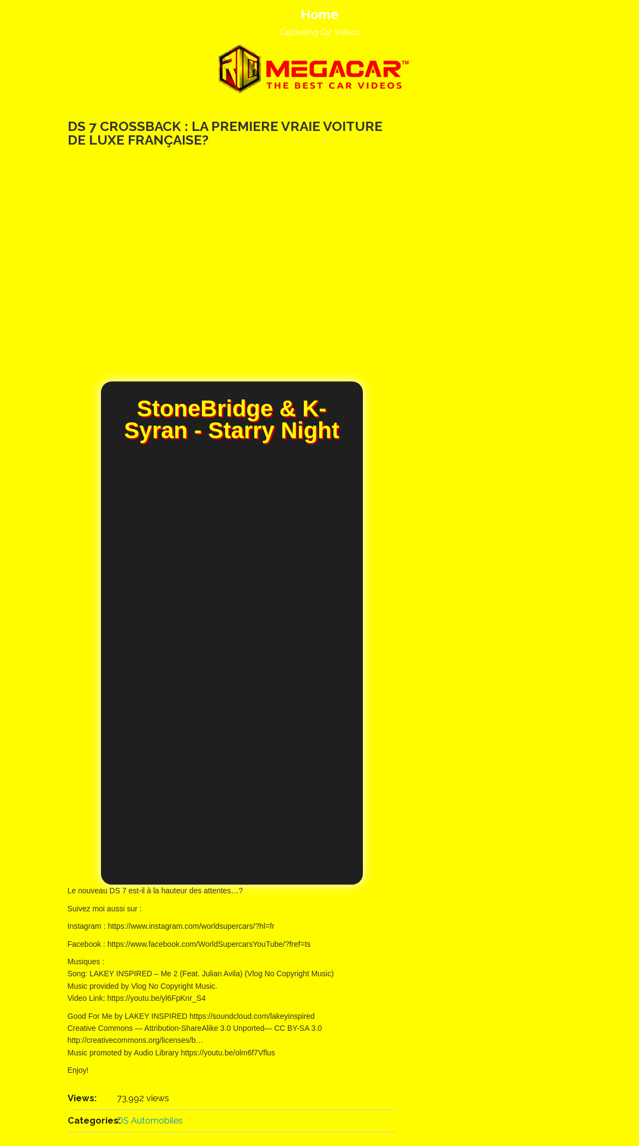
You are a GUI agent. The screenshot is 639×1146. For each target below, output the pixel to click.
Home (320, 14)
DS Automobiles (150, 1120)
